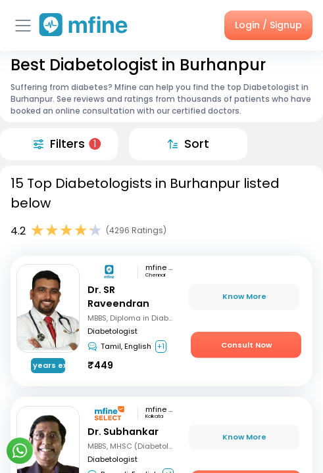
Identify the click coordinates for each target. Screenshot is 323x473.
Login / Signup (268, 25)
